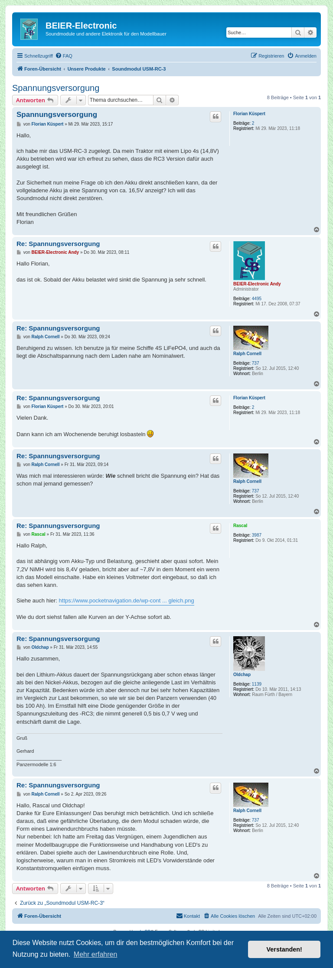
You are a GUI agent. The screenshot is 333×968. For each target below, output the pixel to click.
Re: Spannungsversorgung (58, 243)
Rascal (240, 525)
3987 (256, 535)
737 (255, 363)
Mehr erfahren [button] (96, 954)
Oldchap (242, 674)
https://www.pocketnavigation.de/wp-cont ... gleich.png (126, 600)
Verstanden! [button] (284, 949)
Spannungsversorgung (55, 88)
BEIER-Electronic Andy (257, 284)
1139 (256, 684)
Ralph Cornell (247, 353)
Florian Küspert (249, 113)
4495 (256, 298)
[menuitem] (63, 56)
